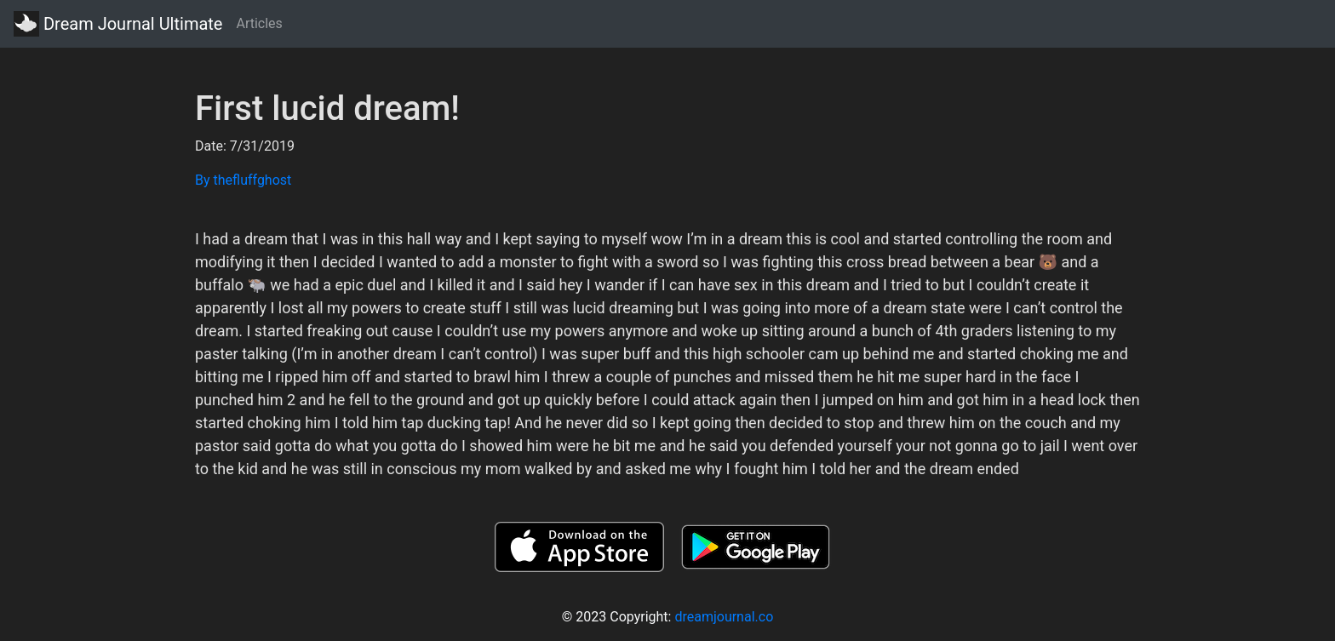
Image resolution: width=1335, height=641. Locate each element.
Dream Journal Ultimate (118, 24)
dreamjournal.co (723, 617)
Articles (259, 23)
